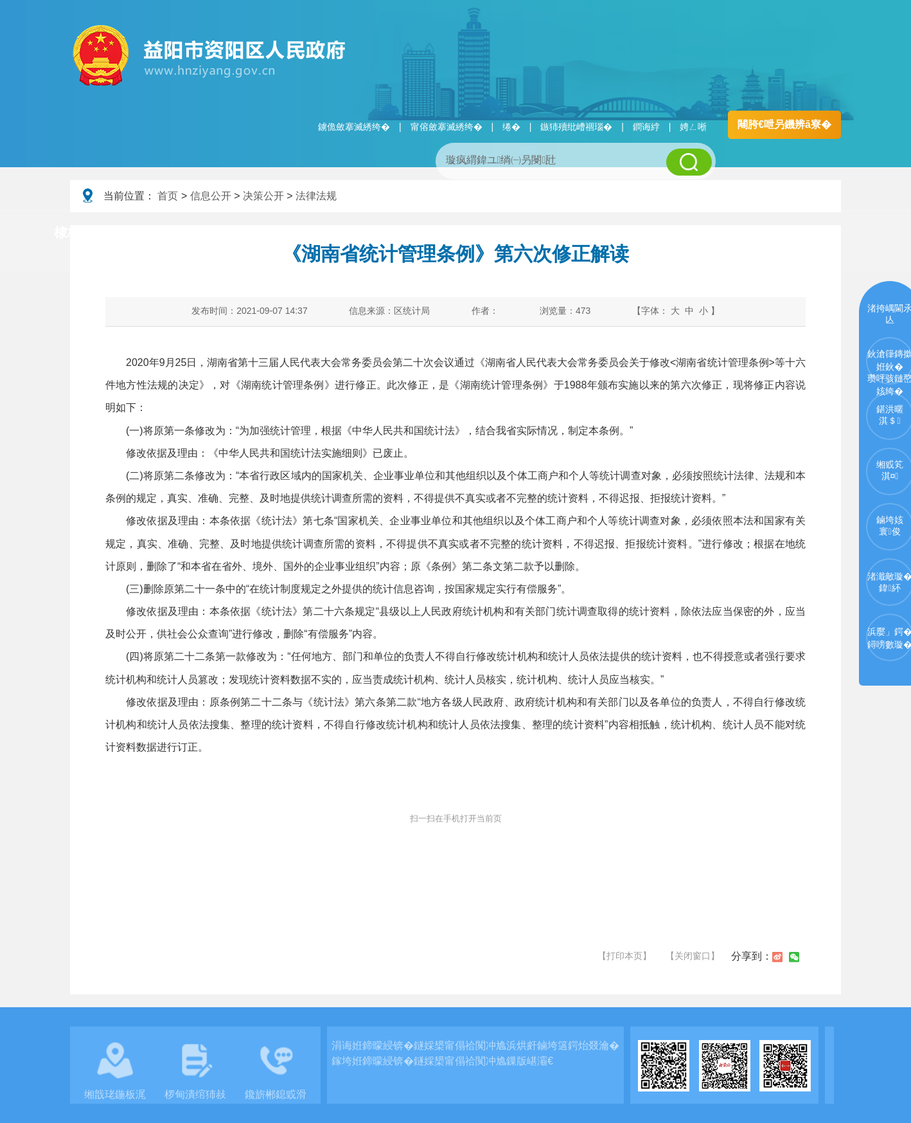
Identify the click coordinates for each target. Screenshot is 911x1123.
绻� (511, 127)
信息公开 (210, 195)
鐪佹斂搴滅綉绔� (354, 127)
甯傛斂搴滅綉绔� (446, 127)
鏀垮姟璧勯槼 (277, 233)
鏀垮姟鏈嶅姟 (690, 233)
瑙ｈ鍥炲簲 (585, 233)
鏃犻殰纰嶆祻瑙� (576, 127)
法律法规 (316, 195)
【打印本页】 (624, 956)
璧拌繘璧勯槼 (168, 233)
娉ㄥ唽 (693, 127)
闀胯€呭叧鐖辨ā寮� (784, 124)
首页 (167, 195)
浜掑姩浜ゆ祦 (798, 233)
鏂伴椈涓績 (483, 233)
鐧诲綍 (646, 127)
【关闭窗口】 (693, 956)
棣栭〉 (74, 232)
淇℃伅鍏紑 (382, 233)
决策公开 (263, 195)
